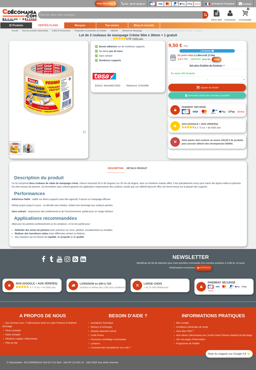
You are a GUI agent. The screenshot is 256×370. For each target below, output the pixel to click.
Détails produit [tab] (136, 168)
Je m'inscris (203, 267)
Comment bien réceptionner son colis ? (109, 347)
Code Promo (96, 335)
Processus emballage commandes (107, 339)
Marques (80, 25)
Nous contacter (11, 330)
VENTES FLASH (48, 25)
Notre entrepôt (11, 334)
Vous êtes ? (106, 3)
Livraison (207, 50)
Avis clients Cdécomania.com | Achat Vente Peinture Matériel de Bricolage (212, 335)
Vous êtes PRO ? (185, 331)
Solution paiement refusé (102, 331)
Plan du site (9, 343)
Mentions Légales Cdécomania (19, 338)
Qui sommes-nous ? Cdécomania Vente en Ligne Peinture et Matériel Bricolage (39, 324)
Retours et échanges (100, 327)
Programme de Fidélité (186, 343)
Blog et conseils (144, 25)
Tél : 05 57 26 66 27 (133, 4)
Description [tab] (116, 168)
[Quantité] (207, 79)
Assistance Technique (100, 323)
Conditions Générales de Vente (190, 327)
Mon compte (181, 323)
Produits (16, 25)
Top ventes (112, 25)
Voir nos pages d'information (189, 339)
